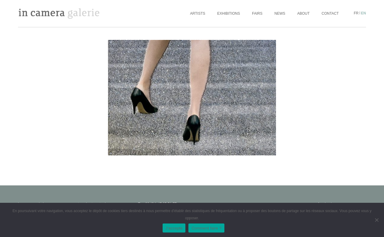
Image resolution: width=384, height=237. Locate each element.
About (303, 13)
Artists (197, 13)
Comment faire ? (206, 228)
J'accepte (174, 228)
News (279, 13)
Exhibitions (228, 13)
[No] (377, 220)
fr (356, 13)
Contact (330, 13)
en (363, 13)
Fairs (257, 13)
